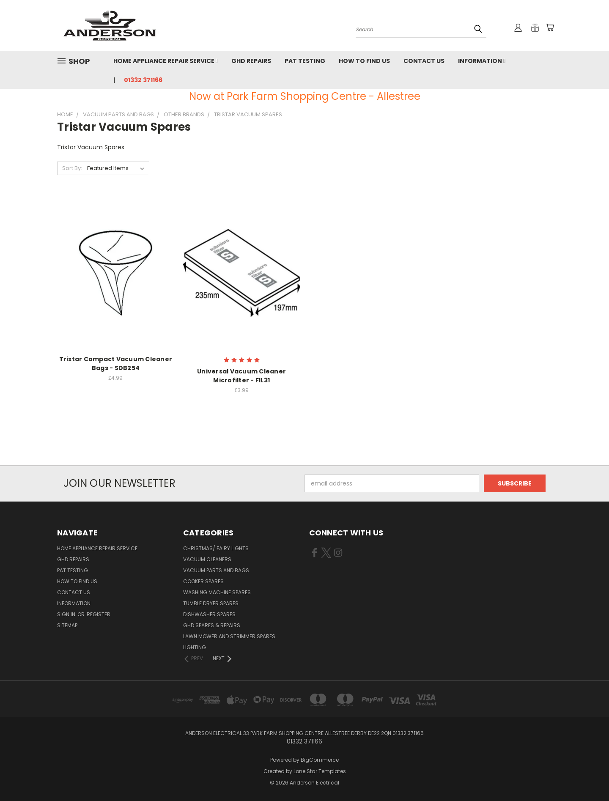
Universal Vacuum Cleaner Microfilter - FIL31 (241, 375)
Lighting (194, 647)
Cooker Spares (203, 581)
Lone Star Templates (320, 771)
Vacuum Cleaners (207, 559)
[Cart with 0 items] (550, 27)
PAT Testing (305, 61)
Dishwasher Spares (209, 614)
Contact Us (423, 61)
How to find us (364, 61)
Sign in (67, 614)
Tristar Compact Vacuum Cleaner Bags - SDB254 (116, 363)
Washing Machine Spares (217, 592)
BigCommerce (320, 759)
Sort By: (72, 168)
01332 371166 (143, 80)
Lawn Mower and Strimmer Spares (229, 636)
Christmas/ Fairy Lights (216, 548)
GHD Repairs (251, 61)
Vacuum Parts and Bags (216, 570)
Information (481, 61)
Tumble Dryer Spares (211, 603)
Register (98, 614)
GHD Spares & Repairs (211, 625)
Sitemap (67, 625)
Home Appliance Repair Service (165, 61)
